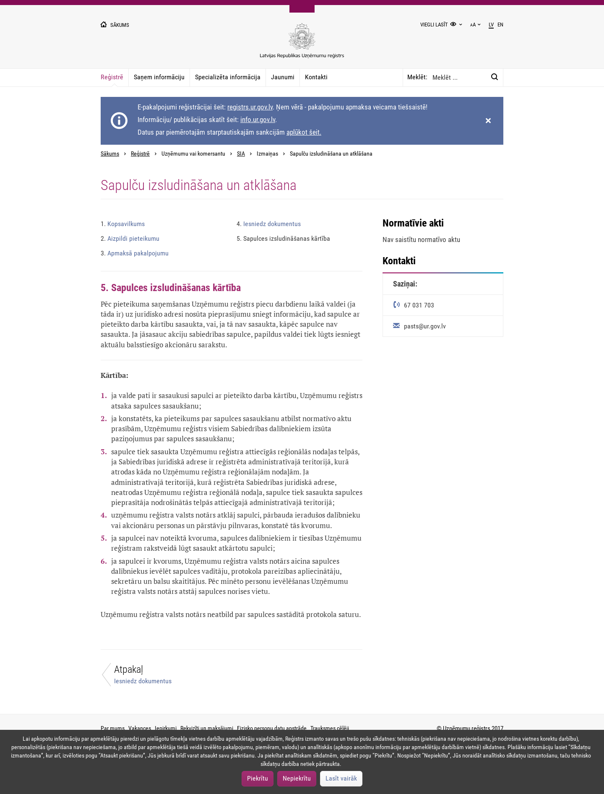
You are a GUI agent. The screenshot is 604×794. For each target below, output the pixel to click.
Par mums (113, 728)
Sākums (110, 153)
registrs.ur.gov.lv (250, 107)
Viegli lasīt (434, 24)
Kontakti (316, 77)
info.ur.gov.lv (257, 119)
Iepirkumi (166, 728)
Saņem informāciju (159, 77)
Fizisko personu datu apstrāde (272, 728)
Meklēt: (417, 77)
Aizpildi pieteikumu (130, 238)
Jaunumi (282, 77)
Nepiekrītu (297, 778)
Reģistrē (112, 77)
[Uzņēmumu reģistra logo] (302, 45)
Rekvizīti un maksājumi (206, 728)
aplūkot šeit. (303, 132)
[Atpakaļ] (161, 677)
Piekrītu (257, 778)
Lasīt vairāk (341, 778)
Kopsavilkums (123, 224)
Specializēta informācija (227, 77)
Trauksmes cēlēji (329, 728)
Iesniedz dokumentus (269, 224)
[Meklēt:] (494, 77)
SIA (241, 153)
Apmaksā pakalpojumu (135, 253)
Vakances (139, 728)
